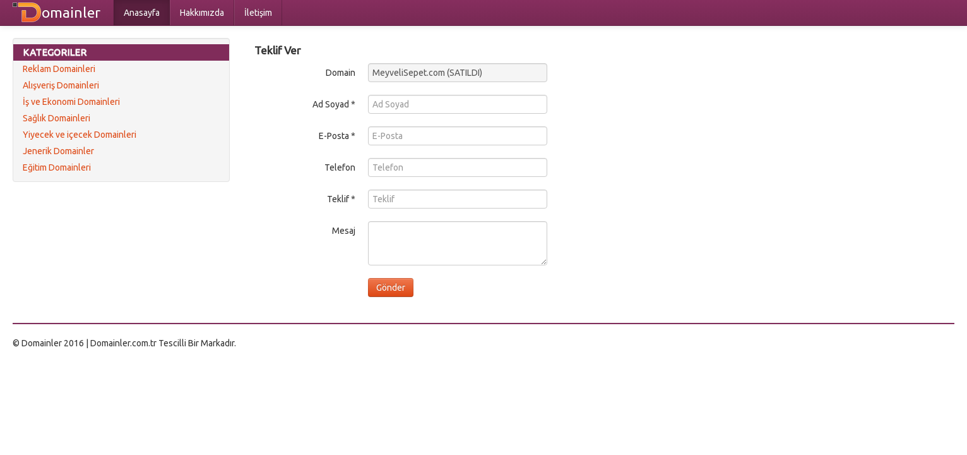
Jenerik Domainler (58, 151)
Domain (340, 73)
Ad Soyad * (333, 104)
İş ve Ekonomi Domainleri (71, 102)
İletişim (258, 13)
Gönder (390, 287)
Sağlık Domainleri (56, 118)
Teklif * (341, 199)
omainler (71, 12)
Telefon (339, 167)
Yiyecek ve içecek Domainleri (79, 135)
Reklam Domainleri (59, 69)
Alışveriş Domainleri (61, 85)
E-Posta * (337, 136)
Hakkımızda (202, 13)
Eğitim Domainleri (57, 167)
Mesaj (343, 231)
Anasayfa (142, 13)
